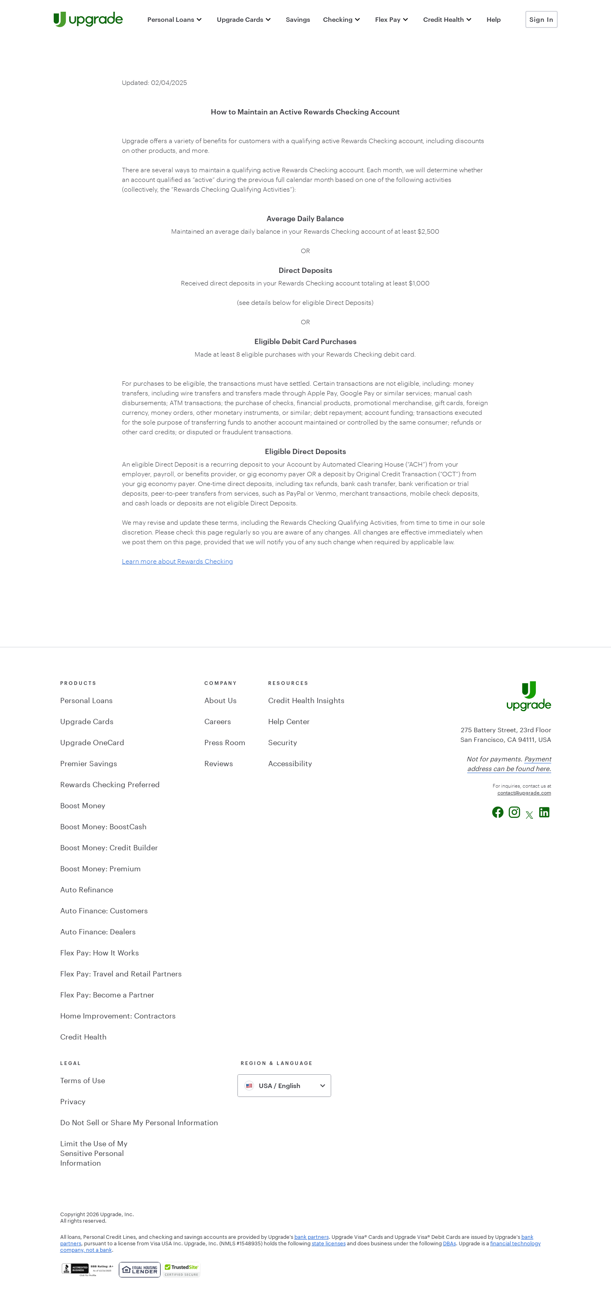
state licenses (329, 1242)
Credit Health (83, 1035)
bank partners (311, 1236)
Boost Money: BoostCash (103, 825)
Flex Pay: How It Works (99, 951)
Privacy (73, 1100)
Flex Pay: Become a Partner (107, 993)
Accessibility (290, 762)
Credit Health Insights (306, 699)
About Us (220, 699)
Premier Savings (88, 762)
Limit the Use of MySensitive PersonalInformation (94, 1151)
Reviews (218, 762)
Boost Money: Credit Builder (109, 846)
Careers (217, 720)
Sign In (541, 19)
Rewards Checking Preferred (110, 783)
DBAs (449, 1242)
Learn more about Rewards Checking (177, 561)
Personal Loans (86, 699)
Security (282, 741)
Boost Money (82, 804)
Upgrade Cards (86, 720)
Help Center (289, 720)
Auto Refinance (86, 888)
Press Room (225, 741)
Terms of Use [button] (82, 1079)
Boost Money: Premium (100, 867)
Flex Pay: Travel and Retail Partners (121, 972)
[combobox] (284, 1086)
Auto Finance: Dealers (98, 930)
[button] (175, 19)
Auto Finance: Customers (104, 909)
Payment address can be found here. (509, 763)
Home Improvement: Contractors (118, 1014)
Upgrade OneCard (92, 741)
